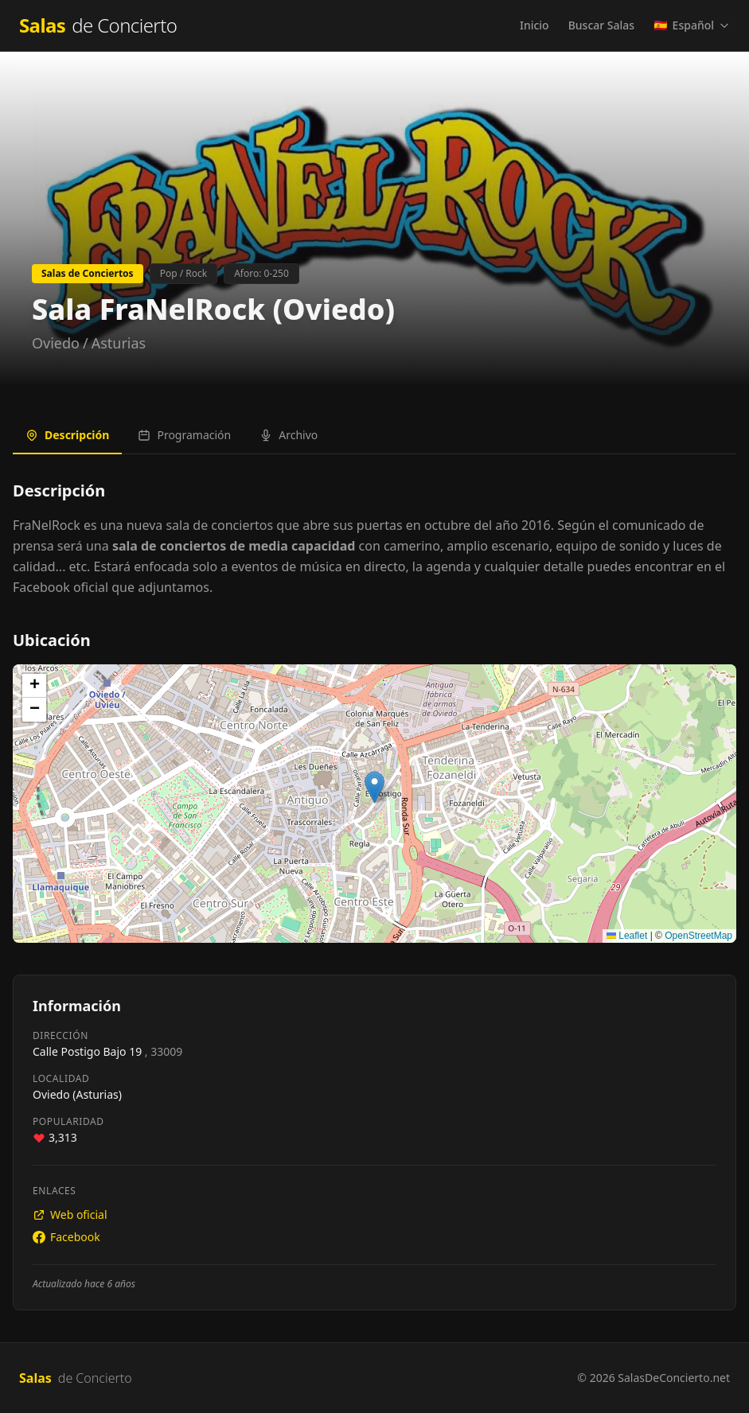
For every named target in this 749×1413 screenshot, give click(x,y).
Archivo (288, 434)
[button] (374, 787)
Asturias (119, 342)
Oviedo (56, 342)
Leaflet (627, 935)
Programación (184, 434)
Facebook (66, 1236)
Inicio (534, 25)
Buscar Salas (601, 25)
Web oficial (70, 1214)
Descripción (67, 434)
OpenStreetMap (698, 935)
